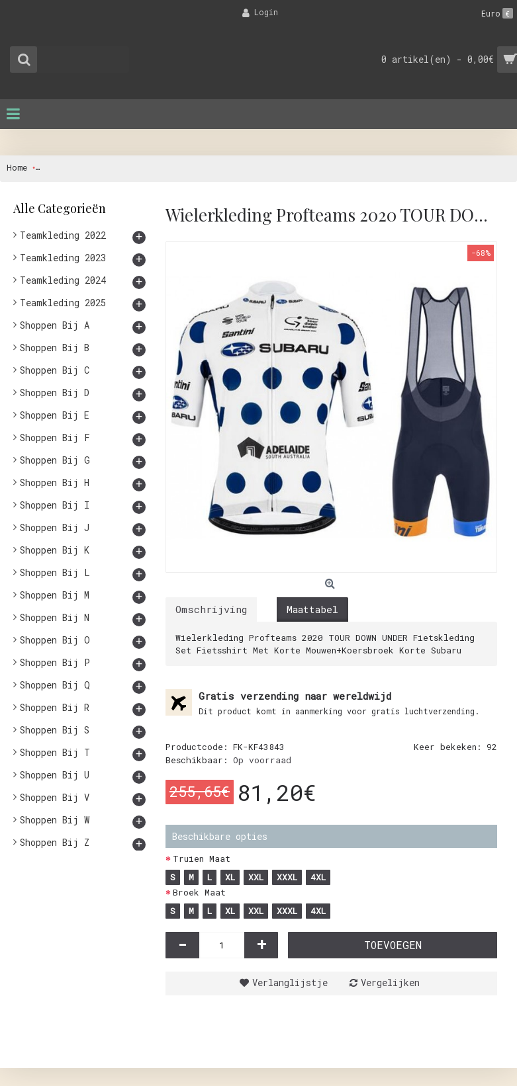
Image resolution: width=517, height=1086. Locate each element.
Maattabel (312, 609)
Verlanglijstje (290, 982)
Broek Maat (199, 892)
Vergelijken (390, 982)
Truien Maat (201, 858)
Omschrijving (211, 609)
